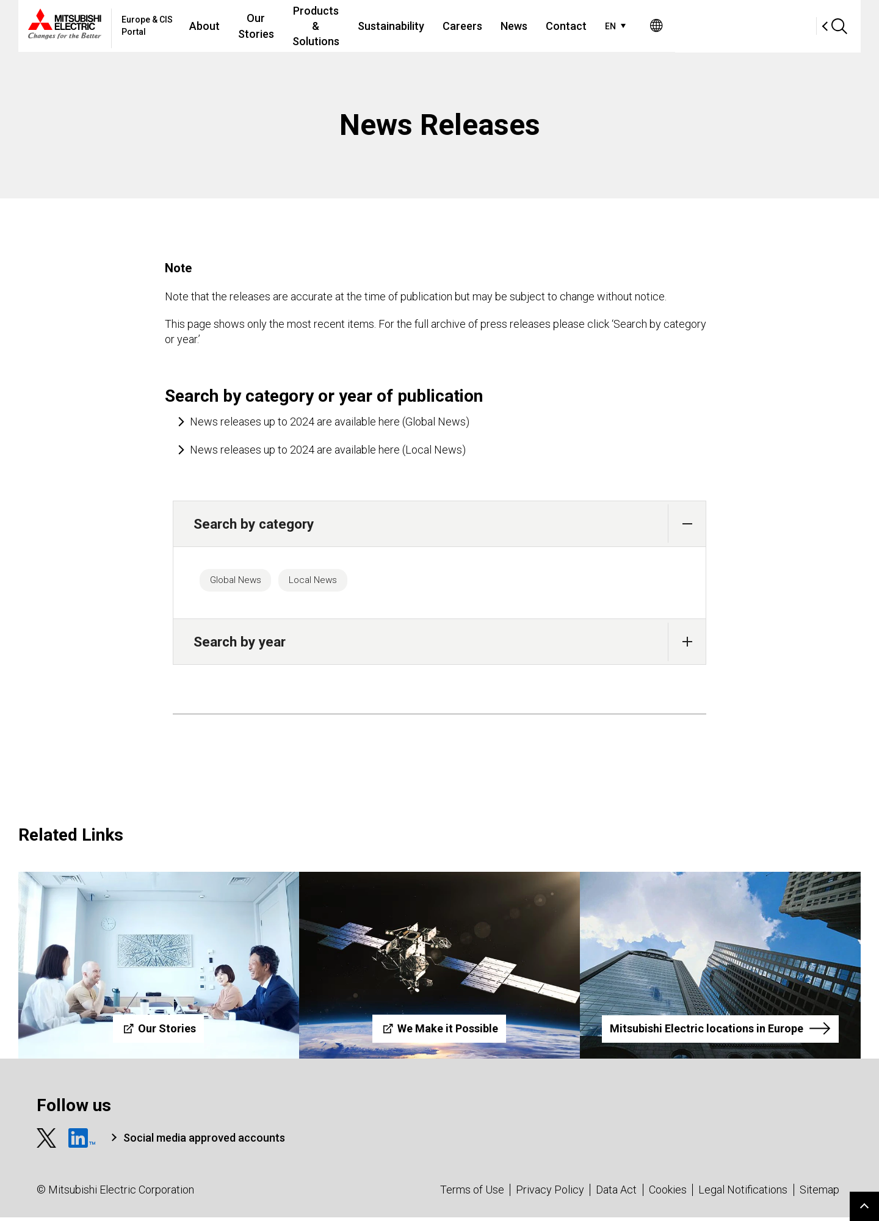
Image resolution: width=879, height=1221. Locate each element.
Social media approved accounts (204, 1141)
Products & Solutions (405, 26)
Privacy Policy (550, 1193)
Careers (581, 26)
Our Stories (306, 26)
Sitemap (819, 1193)
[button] (687, 523)
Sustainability (510, 26)
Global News (242, 582)
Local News (331, 582)
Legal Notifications (742, 1193)
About (245, 26)
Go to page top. (864, 1206)
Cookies (668, 1193)
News (633, 26)
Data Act (616, 1193)
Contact (685, 26)
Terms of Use (472, 1193)
